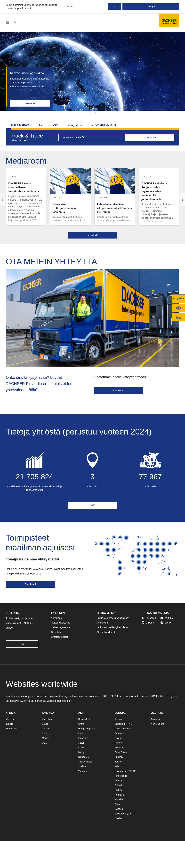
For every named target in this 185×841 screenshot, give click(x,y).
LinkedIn (148, 622)
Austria (118, 719)
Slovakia (119, 799)
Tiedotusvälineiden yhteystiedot (112, 627)
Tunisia (9, 724)
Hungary (119, 757)
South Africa (12, 728)
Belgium (119, 724)
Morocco (10, 719)
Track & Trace (20, 124)
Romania (119, 794)
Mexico (45, 738)
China (81, 724)
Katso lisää (92, 235)
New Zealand (157, 724)
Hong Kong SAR (86, 728)
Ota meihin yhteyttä (106, 632)
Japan (81, 742)
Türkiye (118, 818)
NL (130, 724)
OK (114, 6)
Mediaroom (102, 622)
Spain (118, 804)
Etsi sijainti (30, 584)
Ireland (118, 761)
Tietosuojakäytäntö (60, 622)
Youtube (167, 618)
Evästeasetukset (59, 637)
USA (44, 742)
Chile (44, 733)
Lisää (92, 505)
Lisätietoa (30, 103)
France (118, 742)
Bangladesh (84, 719)
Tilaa (22, 644)
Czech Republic (123, 728)
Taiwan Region (85, 761)
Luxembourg (121, 771)
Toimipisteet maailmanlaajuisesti (113, 618)
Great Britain (121, 752)
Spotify (166, 622)
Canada (46, 728)
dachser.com (64, 700)
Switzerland (120, 813)
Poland (118, 785)
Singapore (83, 757)
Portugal (119, 790)
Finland (118, 738)
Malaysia (82, 752)
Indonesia (83, 738)
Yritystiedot (56, 618)
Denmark (119, 733)
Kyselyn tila (150, 137)
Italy (117, 766)
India (80, 733)
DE (134, 771)
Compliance (57, 632)
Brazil (45, 724)
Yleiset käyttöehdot (60, 627)
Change (151, 6)
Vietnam (82, 771)
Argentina (47, 719)
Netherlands (121, 776)
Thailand (82, 766)
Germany (119, 747)
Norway (118, 780)
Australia (155, 719)
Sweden (119, 809)
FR (125, 724)
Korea (81, 747)
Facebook (149, 618)
